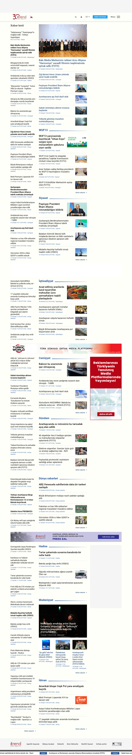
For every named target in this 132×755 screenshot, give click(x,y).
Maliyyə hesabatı (48, 744)
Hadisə (43, 546)
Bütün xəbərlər (80, 192)
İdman (43, 680)
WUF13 (43, 130)
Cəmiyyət (44, 358)
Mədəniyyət (46, 600)
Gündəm (44, 418)
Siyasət (43, 198)
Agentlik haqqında (33, 744)
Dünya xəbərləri (48, 478)
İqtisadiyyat (46, 281)
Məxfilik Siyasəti (87, 744)
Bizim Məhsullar (72, 744)
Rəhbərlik (60, 744)
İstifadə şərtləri (101, 744)
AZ (87, 17)
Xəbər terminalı (100, 17)
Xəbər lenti (17, 25)
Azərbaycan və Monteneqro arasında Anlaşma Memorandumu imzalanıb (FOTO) (86, 753)
